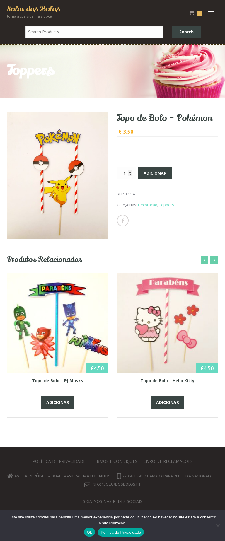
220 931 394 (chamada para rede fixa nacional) (164, 476)
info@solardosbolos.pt (116, 484)
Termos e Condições (114, 461)
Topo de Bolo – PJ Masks (57, 380)
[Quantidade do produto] (126, 173)
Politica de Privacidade (121, 532)
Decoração (147, 204)
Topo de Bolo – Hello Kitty (167, 380)
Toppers (166, 204)
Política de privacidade (59, 461)
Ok (89, 532)
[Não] (218, 525)
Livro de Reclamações (168, 461)
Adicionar (155, 173)
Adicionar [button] (57, 402)
